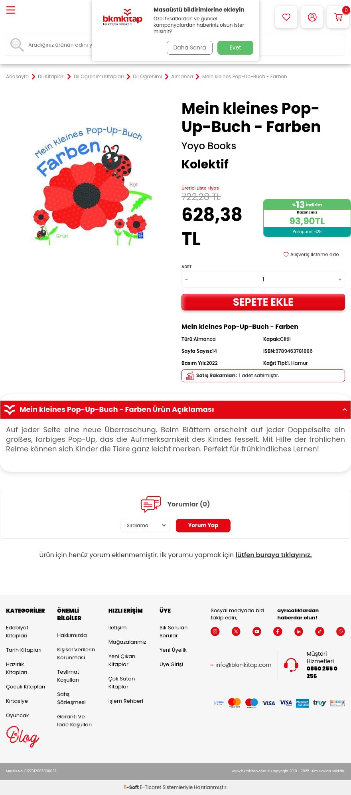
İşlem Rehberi (125, 701)
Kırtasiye (17, 701)
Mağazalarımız (127, 642)
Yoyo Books (208, 146)
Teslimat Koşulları (68, 676)
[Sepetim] (338, 17)
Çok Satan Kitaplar (121, 682)
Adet (186, 266)
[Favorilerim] (286, 17)
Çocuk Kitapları (25, 686)
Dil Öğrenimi (147, 76)
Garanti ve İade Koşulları (74, 720)
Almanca (182, 76)
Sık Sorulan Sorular (173, 631)
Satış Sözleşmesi (71, 698)
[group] (88, 181)
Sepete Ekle (263, 302)
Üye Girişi (171, 664)
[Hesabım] (312, 17)
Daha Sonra (188, 47)
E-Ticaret (151, 787)
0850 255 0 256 (322, 672)
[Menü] (11, 10)
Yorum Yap (203, 526)
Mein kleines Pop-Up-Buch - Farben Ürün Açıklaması (175, 409)
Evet (235, 47)
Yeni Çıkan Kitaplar (122, 660)
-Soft (132, 787)
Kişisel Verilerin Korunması (76, 653)
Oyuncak (17, 715)
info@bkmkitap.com (243, 665)
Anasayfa (17, 76)
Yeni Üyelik (173, 650)
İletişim (117, 627)
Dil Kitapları (51, 76)
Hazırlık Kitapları (16, 668)
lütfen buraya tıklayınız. (274, 555)
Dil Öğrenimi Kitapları (99, 76)
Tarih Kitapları (23, 650)
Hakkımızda (72, 635)
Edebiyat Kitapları (17, 631)
